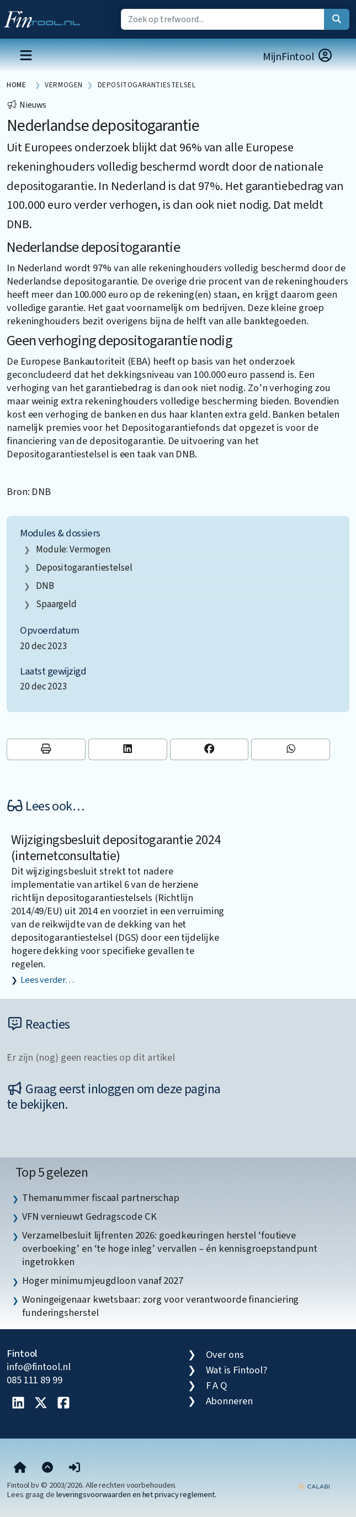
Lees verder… (47, 980)
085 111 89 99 (34, 1380)
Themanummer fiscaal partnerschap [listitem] (100, 1198)
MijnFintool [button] (298, 57)
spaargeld (56, 604)
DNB (45, 586)
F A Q (217, 1385)
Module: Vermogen (73, 549)
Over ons (225, 1354)
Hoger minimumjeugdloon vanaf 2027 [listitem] (102, 1280)
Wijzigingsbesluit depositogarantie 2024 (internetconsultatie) (116, 848)
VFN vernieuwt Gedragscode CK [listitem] (89, 1216)
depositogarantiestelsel (84, 568)
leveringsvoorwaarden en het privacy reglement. (136, 1494)
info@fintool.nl (39, 1367)
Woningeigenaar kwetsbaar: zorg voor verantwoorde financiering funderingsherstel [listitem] (160, 1306)
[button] (74, 1468)
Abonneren (229, 1401)
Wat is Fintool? (237, 1370)
